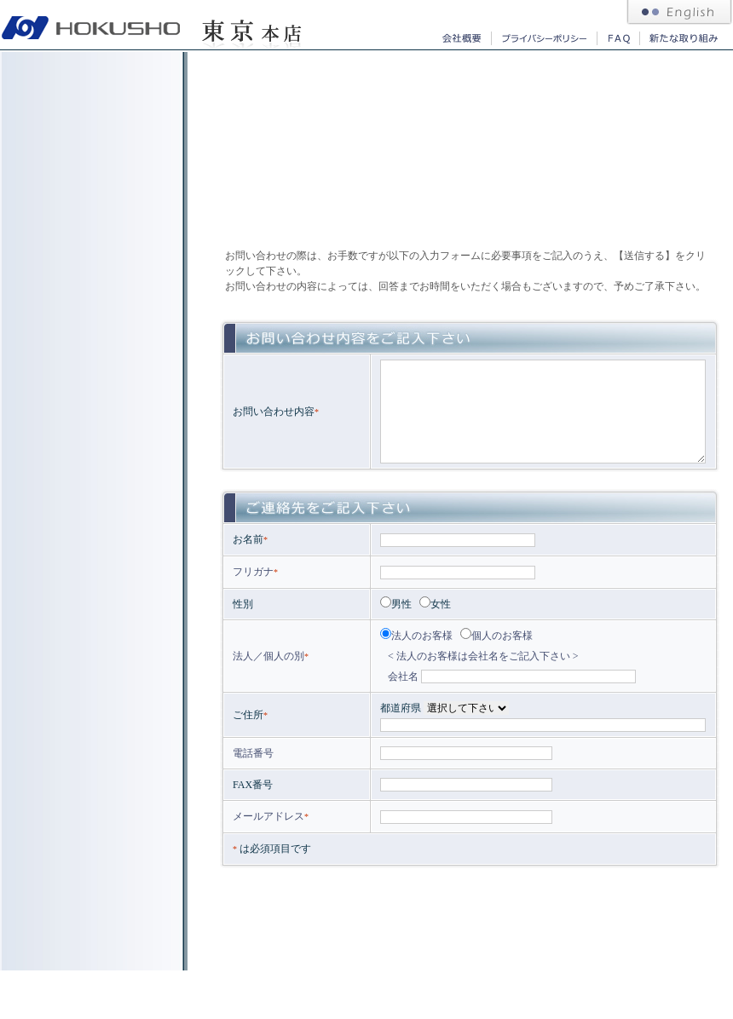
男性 (396, 604)
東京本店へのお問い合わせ (90, 311)
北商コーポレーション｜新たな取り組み (682, 38)
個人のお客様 (496, 636)
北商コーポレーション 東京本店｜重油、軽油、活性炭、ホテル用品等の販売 (251, 24)
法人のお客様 (416, 636)
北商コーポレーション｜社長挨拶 (90, 197)
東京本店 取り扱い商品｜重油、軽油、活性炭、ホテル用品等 (90, 140)
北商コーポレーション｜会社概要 (460, 38)
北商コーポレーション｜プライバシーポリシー (544, 38)
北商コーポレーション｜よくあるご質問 (618, 38)
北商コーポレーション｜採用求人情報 (90, 254)
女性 (435, 604)
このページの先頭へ (681, 960)
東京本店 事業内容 (90, 83)
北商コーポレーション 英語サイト (679, 13)
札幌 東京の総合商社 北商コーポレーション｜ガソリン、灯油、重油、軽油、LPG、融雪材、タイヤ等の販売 (91, 24)
